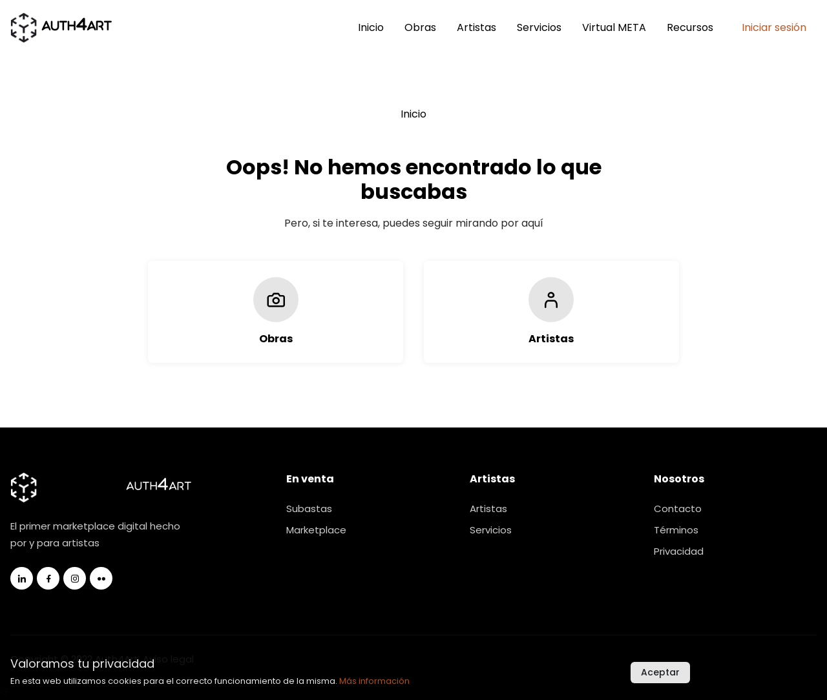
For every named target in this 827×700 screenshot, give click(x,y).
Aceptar (660, 672)
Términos (676, 530)
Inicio (371, 27)
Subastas (309, 508)
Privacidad (679, 551)
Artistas (476, 27)
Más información (374, 681)
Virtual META (614, 27)
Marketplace (316, 530)
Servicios (539, 27)
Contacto (678, 508)
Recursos (690, 27)
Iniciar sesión (774, 27)
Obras (420, 27)
